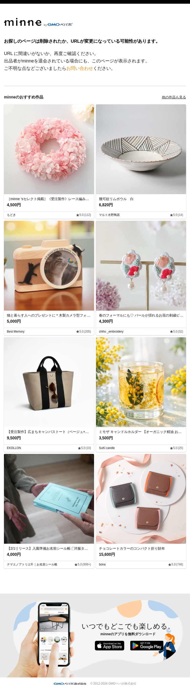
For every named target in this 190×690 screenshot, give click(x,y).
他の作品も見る (174, 97)
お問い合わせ (79, 68)
